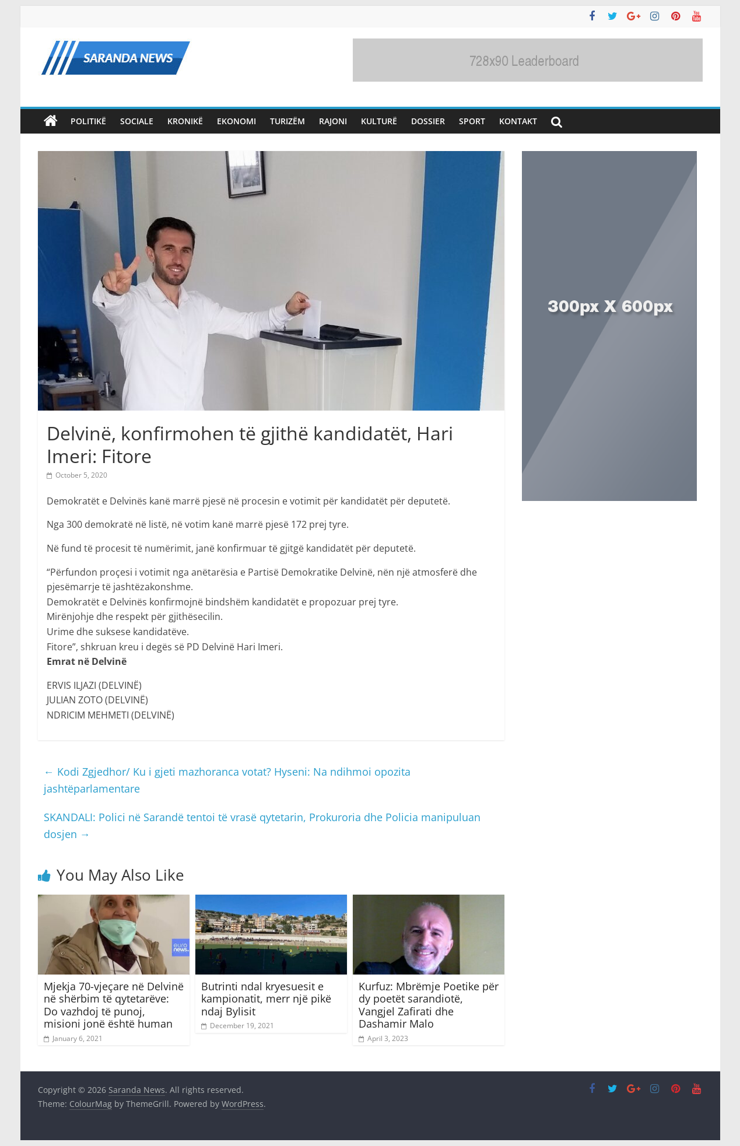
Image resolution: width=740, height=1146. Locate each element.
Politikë (88, 121)
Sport (472, 121)
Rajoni (333, 121)
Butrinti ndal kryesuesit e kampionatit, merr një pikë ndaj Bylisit (266, 998)
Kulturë (379, 121)
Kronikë (185, 121)
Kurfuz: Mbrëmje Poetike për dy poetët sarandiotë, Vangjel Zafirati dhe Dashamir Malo (429, 1005)
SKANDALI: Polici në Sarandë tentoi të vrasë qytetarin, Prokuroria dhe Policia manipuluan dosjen (262, 825)
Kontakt (518, 121)
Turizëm (287, 121)
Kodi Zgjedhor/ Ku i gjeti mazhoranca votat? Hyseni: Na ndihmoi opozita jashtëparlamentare (227, 780)
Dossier (428, 121)
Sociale (136, 121)
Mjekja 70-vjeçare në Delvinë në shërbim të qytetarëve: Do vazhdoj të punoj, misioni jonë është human (114, 1005)
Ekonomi (236, 121)
